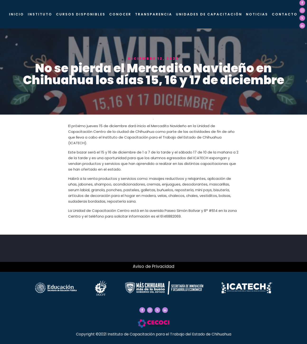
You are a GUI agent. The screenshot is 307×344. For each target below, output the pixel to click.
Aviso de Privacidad (153, 266)
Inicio (16, 14)
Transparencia (153, 14)
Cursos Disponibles (80, 14)
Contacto (285, 14)
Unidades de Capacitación (209, 14)
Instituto (40, 14)
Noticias (257, 14)
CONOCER (120, 14)
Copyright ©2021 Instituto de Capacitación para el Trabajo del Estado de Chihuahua (153, 334)
